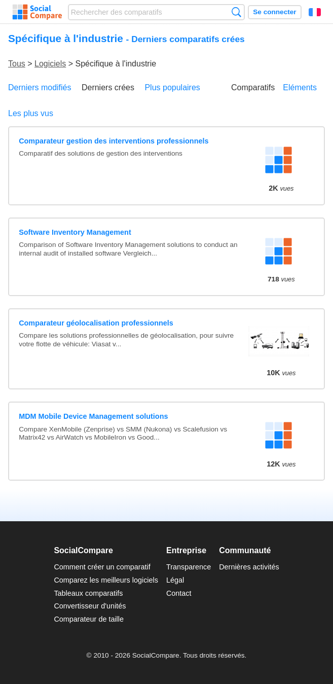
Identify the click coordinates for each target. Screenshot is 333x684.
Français (315, 12)
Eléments (300, 87)
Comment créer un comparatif (102, 567)
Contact (179, 593)
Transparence (188, 567)
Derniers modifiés (39, 87)
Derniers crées (108, 87)
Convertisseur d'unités (90, 606)
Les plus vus (30, 113)
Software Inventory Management (75, 232)
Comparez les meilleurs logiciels (106, 580)
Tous (16, 63)
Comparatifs (253, 87)
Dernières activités (249, 567)
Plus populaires (172, 87)
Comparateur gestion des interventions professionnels (113, 141)
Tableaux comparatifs (88, 593)
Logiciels (50, 63)
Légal (175, 580)
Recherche (236, 12)
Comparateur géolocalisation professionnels (96, 323)
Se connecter (274, 12)
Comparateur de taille (89, 619)
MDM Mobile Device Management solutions (93, 416)
